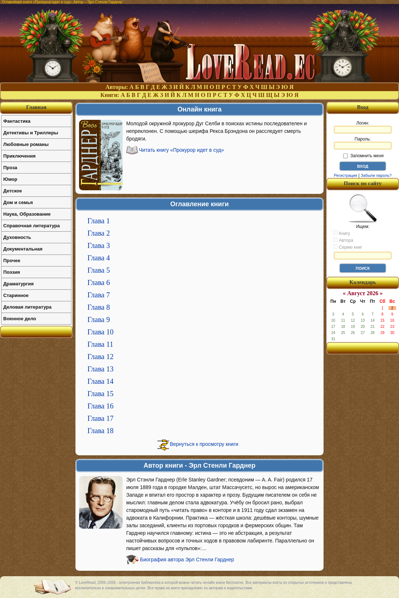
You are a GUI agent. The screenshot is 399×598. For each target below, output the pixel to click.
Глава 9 (98, 320)
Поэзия (11, 272)
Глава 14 (100, 381)
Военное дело (19, 318)
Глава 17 (100, 418)
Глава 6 (98, 282)
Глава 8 (98, 307)
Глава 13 (100, 369)
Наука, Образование (26, 214)
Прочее (11, 260)
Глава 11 (100, 344)
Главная (36, 107)
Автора (343, 240)
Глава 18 (100, 431)
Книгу (341, 233)
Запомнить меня (363, 155)
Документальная (22, 249)
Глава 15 (100, 394)
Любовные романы (26, 144)
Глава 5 (98, 270)
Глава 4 (98, 258)
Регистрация (345, 175)
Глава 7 (98, 295)
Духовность (17, 237)
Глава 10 (100, 332)
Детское (12, 191)
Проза (10, 167)
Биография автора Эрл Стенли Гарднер (187, 559)
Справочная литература (31, 225)
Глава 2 (98, 233)
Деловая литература (27, 307)
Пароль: (363, 143)
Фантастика (16, 121)
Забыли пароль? (376, 175)
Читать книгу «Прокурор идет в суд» (181, 150)
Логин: (363, 127)
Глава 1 (98, 221)
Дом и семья (18, 202)
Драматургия (18, 283)
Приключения (19, 156)
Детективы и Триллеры (30, 132)
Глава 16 (100, 406)
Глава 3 (98, 245)
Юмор (10, 179)
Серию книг (347, 247)
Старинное (16, 295)
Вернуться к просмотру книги (204, 444)
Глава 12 (100, 357)
